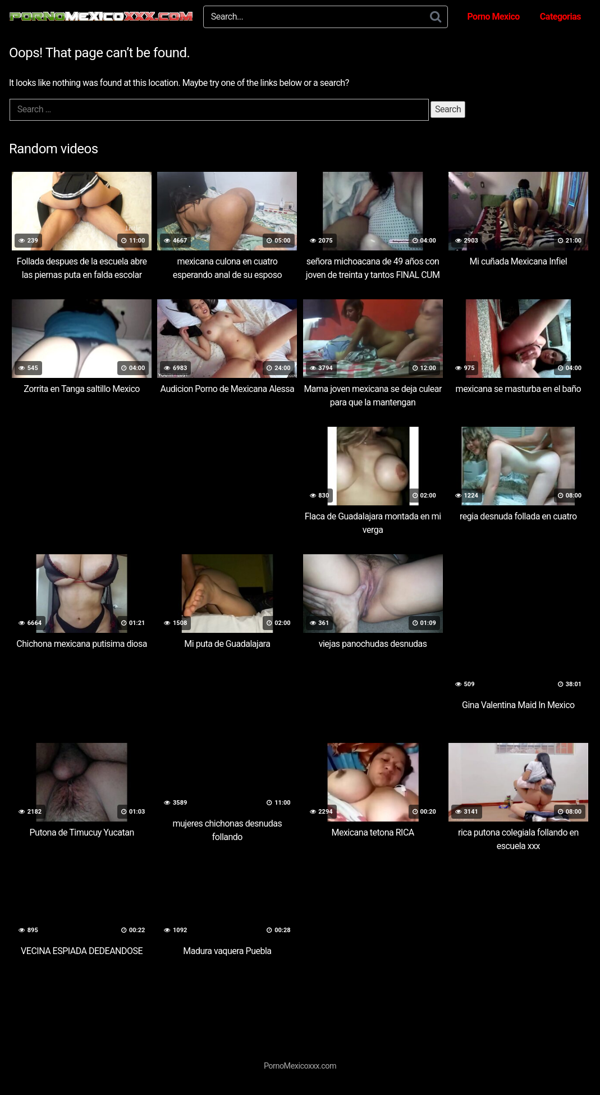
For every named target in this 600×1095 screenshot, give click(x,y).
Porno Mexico (493, 16)
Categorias (560, 16)
